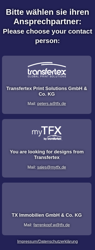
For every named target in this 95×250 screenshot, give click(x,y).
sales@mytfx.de (51, 167)
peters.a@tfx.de (51, 103)
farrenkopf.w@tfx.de (51, 225)
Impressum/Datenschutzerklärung (47, 241)
